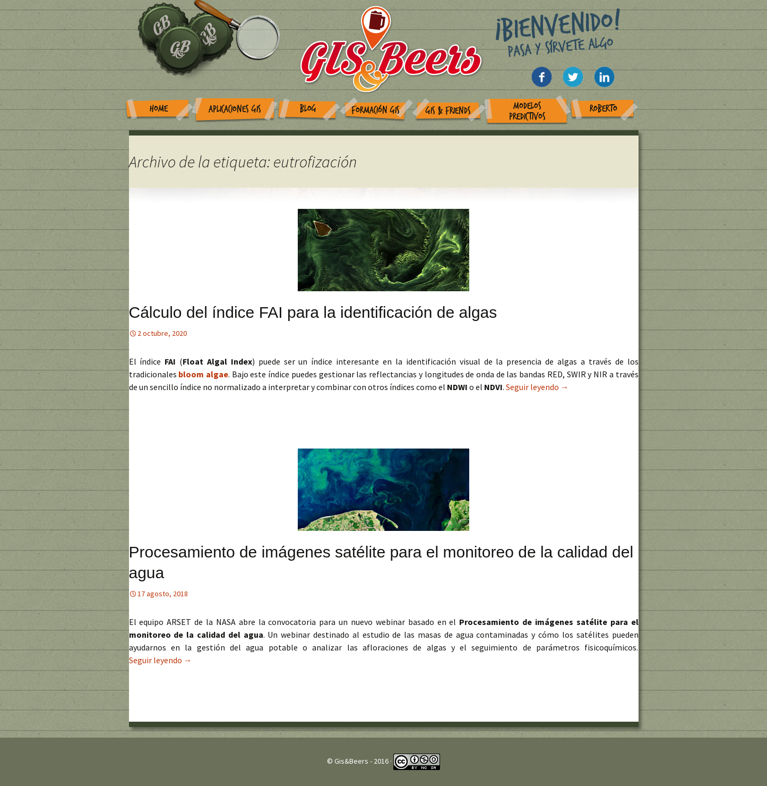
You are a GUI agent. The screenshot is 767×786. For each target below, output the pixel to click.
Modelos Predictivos (527, 111)
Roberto (603, 108)
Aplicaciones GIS (235, 109)
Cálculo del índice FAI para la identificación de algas (313, 312)
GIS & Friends (448, 110)
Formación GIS (375, 110)
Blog (308, 108)
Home (159, 108)
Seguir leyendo (537, 387)
